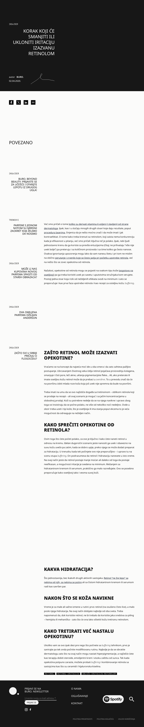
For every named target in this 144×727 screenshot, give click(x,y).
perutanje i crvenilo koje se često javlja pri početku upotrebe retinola (91, 257)
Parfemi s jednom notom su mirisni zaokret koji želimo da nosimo (23, 229)
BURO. (20, 76)
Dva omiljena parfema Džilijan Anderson (25, 314)
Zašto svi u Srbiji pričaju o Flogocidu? (25, 355)
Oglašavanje (79, 696)
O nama (76, 688)
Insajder (13, 24)
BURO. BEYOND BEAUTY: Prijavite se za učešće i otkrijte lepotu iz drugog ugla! (24, 184)
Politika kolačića (105, 719)
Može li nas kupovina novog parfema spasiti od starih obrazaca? (24, 273)
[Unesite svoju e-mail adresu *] (41, 698)
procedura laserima (54, 232)
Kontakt (77, 703)
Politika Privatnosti (82, 719)
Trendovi (14, 220)
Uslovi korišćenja (126, 719)
